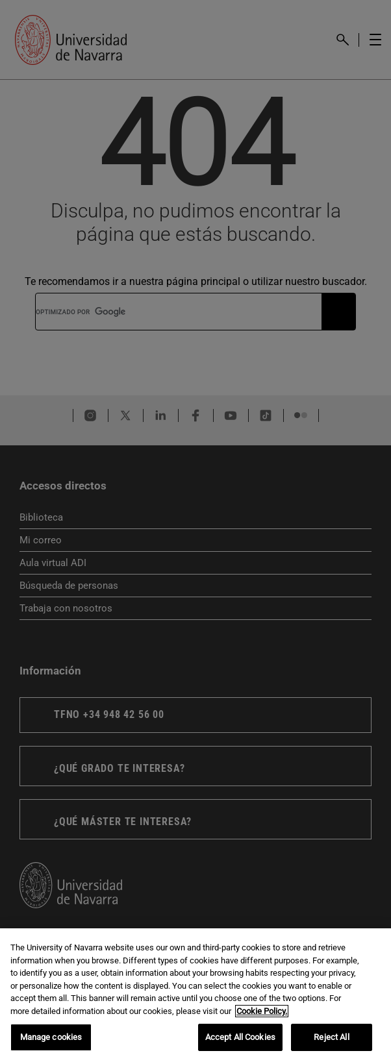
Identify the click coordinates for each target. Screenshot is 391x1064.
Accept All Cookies (240, 1037)
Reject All (331, 1037)
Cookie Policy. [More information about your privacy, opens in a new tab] (261, 1011)
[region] (195, 996)
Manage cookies (51, 1037)
